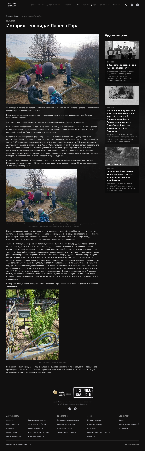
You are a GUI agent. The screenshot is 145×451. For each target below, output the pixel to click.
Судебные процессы (36, 436)
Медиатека (104, 5)
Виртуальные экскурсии (37, 420)
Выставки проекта (13, 424)
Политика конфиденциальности (18, 444)
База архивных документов (68, 420)
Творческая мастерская (86, 5)
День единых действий (37, 424)
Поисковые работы (13, 436)
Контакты (91, 436)
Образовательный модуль (38, 432)
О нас (116, 5)
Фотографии (123, 428)
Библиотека (68, 5)
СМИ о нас (91, 428)
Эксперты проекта (94, 424)
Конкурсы (10, 428)
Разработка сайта (132, 444)
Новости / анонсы (37, 5)
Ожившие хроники (64, 428)
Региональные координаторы (98, 432)
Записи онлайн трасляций (129, 424)
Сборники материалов (66, 424)
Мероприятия (11, 432)
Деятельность (53, 5)
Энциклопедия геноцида (66, 432)
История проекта (94, 420)
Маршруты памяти (35, 428)
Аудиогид (9, 420)
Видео (121, 420)
